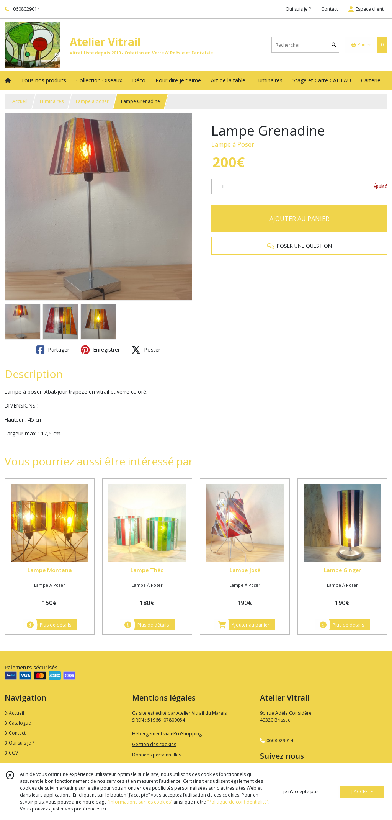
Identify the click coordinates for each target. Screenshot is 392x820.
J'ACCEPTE (362, 791)
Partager (52, 349)
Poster (145, 349)
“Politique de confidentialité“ (237, 802)
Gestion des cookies (154, 744)
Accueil (20, 101)
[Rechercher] (334, 45)
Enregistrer (100, 349)
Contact (329, 9)
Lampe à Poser (232, 144)
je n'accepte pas (300, 791)
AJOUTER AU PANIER (299, 218)
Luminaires (52, 101)
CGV (11, 753)
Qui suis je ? (19, 743)
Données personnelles (156, 754)
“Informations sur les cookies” (140, 802)
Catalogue (18, 723)
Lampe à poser (92, 101)
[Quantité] (225, 186)
